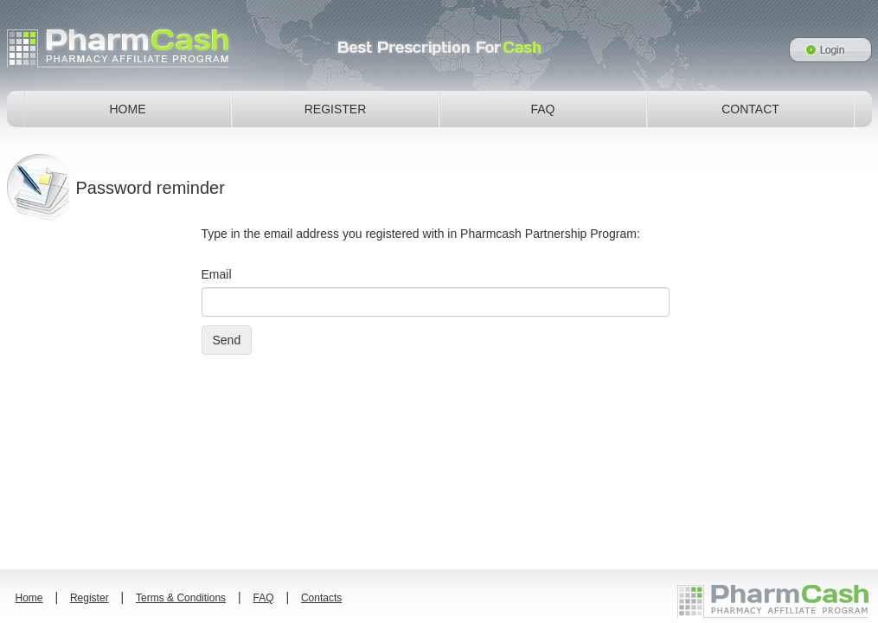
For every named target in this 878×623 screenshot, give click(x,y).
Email (217, 274)
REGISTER (335, 109)
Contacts (321, 598)
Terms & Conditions (181, 598)
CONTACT (750, 109)
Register (89, 598)
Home (29, 598)
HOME (128, 109)
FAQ (542, 109)
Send (227, 340)
